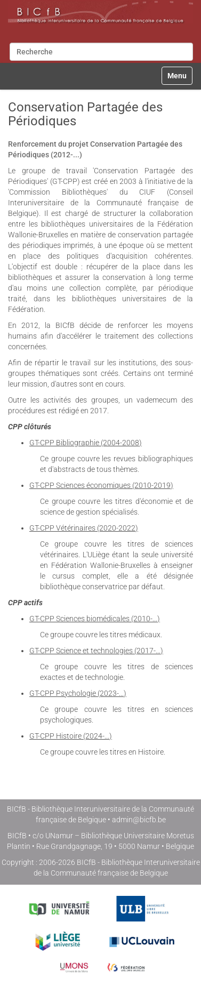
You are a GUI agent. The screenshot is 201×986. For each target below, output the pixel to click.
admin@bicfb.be (139, 819)
